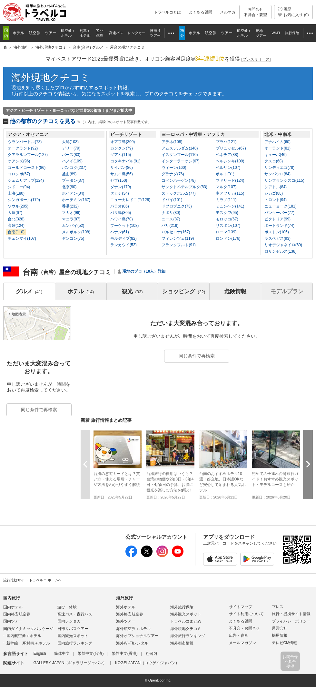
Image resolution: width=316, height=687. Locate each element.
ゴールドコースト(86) (26, 167)
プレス (277, 607)
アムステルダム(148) (180, 148)
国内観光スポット (72, 636)
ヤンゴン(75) (73, 238)
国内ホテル (13, 607)
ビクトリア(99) (277, 219)
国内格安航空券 (16, 614)
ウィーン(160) (174, 167)
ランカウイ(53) (123, 245)
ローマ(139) (226, 232)
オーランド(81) (277, 148)
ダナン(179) (120, 187)
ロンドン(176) (228, 238)
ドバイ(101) (172, 200)
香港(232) (70, 206)
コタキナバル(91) (125, 161)
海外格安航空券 (129, 614)
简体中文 (62, 653)
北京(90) (69, 187)
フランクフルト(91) (178, 245)
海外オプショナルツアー (137, 636)
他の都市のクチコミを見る (81, 121)
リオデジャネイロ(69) (283, 245)
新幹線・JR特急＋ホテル (28, 643)
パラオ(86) (119, 206)
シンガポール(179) (24, 200)
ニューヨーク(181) (280, 206)
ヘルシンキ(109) (230, 161)
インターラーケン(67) (180, 161)
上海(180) (16, 193)
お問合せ (255, 12)
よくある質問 (200, 12)
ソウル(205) (18, 206)
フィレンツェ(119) (178, 238)
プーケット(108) (124, 225)
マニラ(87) (71, 219)
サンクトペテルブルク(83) (184, 187)
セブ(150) (118, 180)
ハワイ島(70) (121, 219)
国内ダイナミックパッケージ (28, 628)
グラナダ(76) (173, 174)
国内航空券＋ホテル (23, 636)
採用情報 (279, 635)
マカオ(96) (71, 212)
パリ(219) (170, 225)
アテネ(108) (172, 142)
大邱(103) (70, 142)
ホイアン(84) (73, 193)
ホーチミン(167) (76, 200)
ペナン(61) (119, 232)
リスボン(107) (228, 225)
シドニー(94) (19, 187)
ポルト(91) (225, 174)
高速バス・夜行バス (74, 614)
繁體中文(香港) (125, 653)
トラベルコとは (167, 12)
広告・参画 (238, 635)
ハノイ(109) (72, 161)
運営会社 (279, 628)
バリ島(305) (120, 212)
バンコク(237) (74, 167)
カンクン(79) (121, 148)
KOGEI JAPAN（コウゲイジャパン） (147, 663)
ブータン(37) (73, 180)
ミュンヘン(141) (230, 206)
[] (256, 59)
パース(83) (71, 154)
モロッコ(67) (227, 219)
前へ (85, 464)
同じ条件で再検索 (197, 355)
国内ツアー (13, 621)
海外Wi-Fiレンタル (132, 643)
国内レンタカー (70, 621)
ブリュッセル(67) (231, 148)
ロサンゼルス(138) (280, 251)
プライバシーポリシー (291, 621)
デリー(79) (71, 148)
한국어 (151, 653)
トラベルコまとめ (185, 621)
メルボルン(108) (76, 232)
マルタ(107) (226, 187)
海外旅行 (124, 597)
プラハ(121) (226, 142)
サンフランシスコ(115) (284, 180)
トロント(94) (275, 200)
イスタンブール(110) (180, 154)
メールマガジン (242, 643)
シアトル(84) (275, 187)
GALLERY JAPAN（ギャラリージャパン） (70, 663)
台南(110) (16, 232)
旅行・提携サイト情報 (291, 614)
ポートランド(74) (279, 225)
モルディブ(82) (123, 238)
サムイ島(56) (121, 174)
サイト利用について (246, 614)
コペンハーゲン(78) (178, 180)
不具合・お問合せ (244, 628)
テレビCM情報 (284, 643)
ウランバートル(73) (25, 142)
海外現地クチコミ (50, 77)
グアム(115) (120, 154)
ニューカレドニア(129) (130, 200)
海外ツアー (125, 621)
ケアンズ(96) (19, 161)
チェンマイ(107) (22, 238)
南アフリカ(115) (230, 193)
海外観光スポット (185, 614)
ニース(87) (171, 219)
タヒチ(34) (119, 193)
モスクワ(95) (227, 212)
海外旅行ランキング (187, 636)
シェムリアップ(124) (26, 180)
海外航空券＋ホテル (133, 628)
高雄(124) (16, 225)
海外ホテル (125, 607)
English (39, 653)
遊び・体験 (67, 607)
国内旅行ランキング (74, 643)
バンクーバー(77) (279, 212)
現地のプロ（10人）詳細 (144, 271)
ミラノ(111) (226, 200)
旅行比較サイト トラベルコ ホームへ (32, 580)
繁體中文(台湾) (91, 653)
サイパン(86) (121, 167)
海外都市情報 (181, 643)
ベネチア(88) (227, 154)
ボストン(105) (276, 232)
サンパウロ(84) (277, 174)
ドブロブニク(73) (177, 206)
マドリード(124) (230, 180)
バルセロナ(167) (176, 232)
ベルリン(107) (228, 167)
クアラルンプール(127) (28, 154)
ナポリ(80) (171, 212)
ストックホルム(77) (178, 193)
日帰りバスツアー (72, 628)
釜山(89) (69, 174)
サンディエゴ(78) (279, 167)
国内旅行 (11, 597)
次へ (308, 464)
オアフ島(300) (122, 142)
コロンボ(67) (19, 174)
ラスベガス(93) (277, 238)
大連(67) (15, 212)
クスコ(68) (273, 161)
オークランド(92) (23, 148)
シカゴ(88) (273, 193)
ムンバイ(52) (73, 225)
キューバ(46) (275, 154)
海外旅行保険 (181, 607)
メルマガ (227, 12)
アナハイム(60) (277, 142)
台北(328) (16, 219)
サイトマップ (240, 607)
